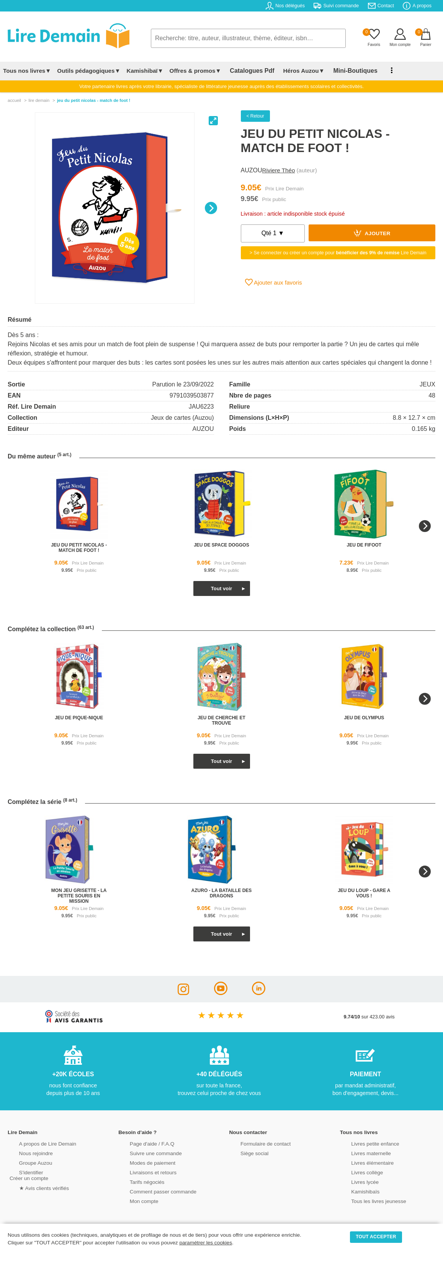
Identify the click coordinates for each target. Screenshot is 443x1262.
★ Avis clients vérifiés (33, 1187)
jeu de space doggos (221, 545)
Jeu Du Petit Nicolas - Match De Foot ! (93, 100)
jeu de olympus (364, 717)
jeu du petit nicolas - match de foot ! (79, 547)
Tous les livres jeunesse (368, 1200)
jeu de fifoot (364, 545)
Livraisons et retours (142, 1172)
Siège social (244, 1153)
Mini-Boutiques (344, 70)
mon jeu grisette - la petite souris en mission (79, 896)
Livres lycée (355, 1181)
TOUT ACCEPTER (376, 1236)
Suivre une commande (144, 1153)
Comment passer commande (151, 1191)
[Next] (211, 208)
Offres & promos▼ (195, 70)
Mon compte (133, 1200)
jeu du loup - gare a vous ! (364, 893)
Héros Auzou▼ (296, 70)
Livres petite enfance (364, 1143)
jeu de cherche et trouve (221, 720)
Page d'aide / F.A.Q (141, 1143)
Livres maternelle (360, 1153)
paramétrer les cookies (205, 1243)
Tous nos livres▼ (27, 70)
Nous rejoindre (25, 1153)
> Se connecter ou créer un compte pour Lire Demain (338, 252)
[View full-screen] (213, 120)
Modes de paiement (141, 1162)
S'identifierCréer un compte (28, 1174)
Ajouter (372, 233)
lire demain (38, 100)
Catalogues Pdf (248, 70)
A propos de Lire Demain (37, 1143)
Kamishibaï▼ (145, 70)
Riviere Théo (278, 170)
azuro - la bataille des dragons (221, 893)
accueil (14, 100)
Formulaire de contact (255, 1143)
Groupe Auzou (25, 1162)
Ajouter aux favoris (273, 282)
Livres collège (357, 1172)
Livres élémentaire (362, 1162)
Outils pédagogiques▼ (88, 70)
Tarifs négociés (136, 1181)
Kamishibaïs (355, 1191)
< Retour (255, 116)
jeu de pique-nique (79, 717)
